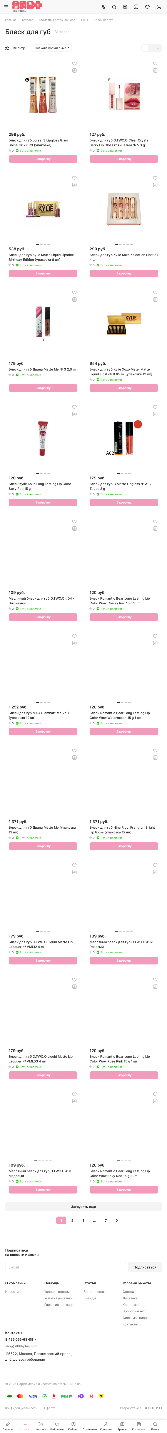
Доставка (130, 1298)
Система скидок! (136, 1318)
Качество (130, 1305)
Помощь (51, 1283)
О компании (15, 1283)
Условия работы (137, 1283)
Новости (12, 1292)
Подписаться (145, 1267)
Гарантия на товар (58, 1305)
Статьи (90, 1283)
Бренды (90, 1298)
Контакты (130, 1324)
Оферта (49, 1408)
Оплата (128, 1292)
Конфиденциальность (21, 1408)
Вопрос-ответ (95, 1292)
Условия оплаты (57, 1292)
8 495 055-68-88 (19, 1340)
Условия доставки (58, 1298)
